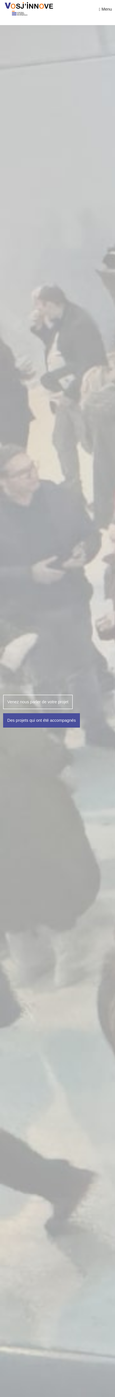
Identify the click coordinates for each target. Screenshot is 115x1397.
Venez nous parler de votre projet (38, 702)
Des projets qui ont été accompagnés (41, 720)
